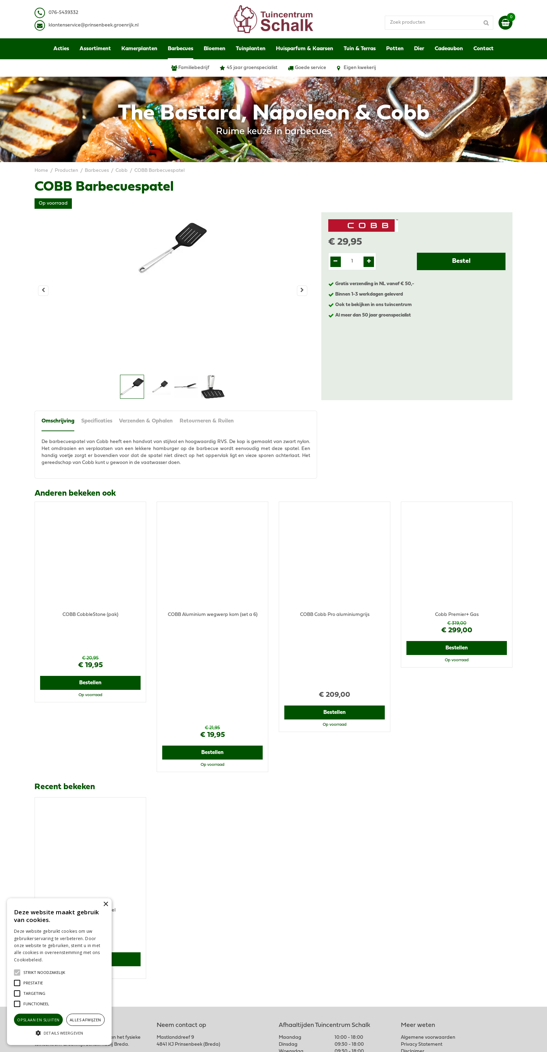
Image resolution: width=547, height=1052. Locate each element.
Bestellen (90, 651)
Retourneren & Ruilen (207, 421)
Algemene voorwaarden (428, 919)
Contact (410, 964)
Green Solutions (300, 1039)
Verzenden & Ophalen (146, 421)
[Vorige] (43, 290)
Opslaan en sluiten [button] (38, 1019)
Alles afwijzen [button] (85, 1019)
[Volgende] (302, 290)
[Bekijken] (505, 23)
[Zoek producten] (442, 23)
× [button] (105, 904)
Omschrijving (58, 421)
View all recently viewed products (71, 874)
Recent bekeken (65, 686)
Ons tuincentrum (419, 971)
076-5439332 (177, 937)
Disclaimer (412, 933)
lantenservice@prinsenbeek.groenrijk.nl (94, 25)
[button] (44, 972)
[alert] (59, 971)
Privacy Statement (421, 926)
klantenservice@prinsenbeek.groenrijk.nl (208, 944)
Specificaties (96, 421)
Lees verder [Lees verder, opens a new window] (56, 959)
